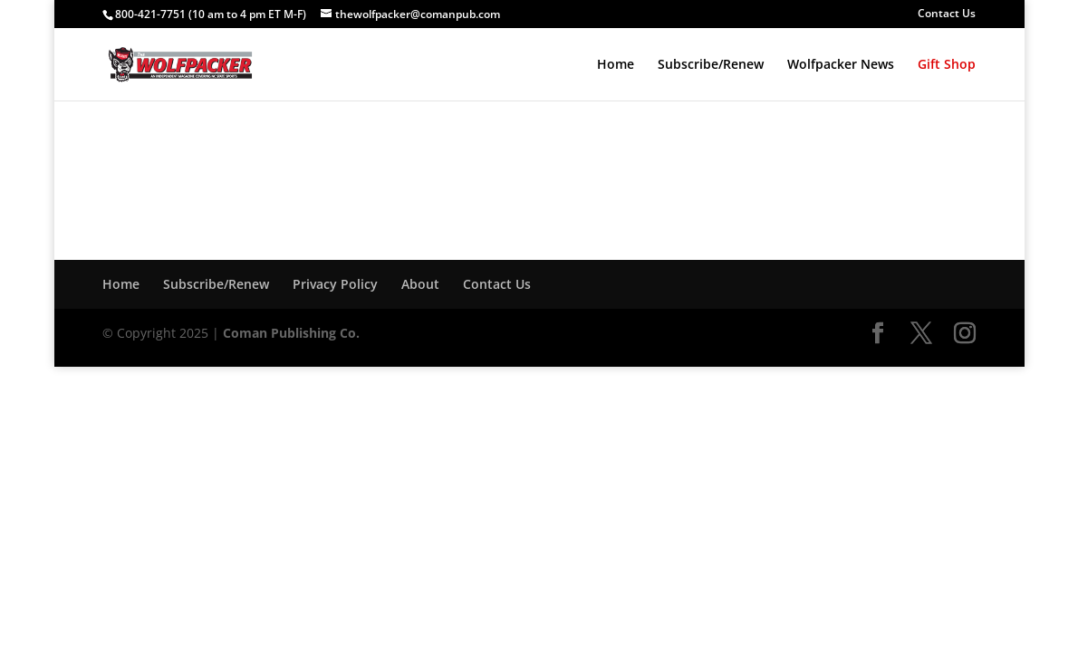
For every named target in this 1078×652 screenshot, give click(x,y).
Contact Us (947, 14)
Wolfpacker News (840, 65)
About (420, 283)
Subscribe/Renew (711, 65)
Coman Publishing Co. (291, 332)
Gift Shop (947, 65)
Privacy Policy (335, 283)
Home (615, 65)
